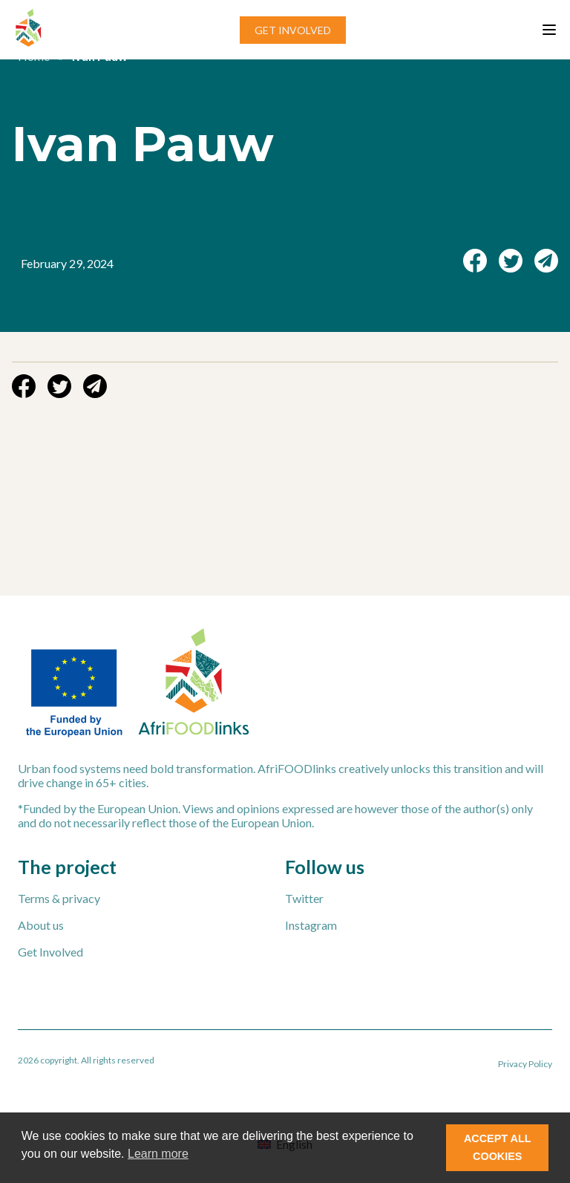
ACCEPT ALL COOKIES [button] (497, 1147)
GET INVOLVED (293, 30)
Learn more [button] (158, 1153)
